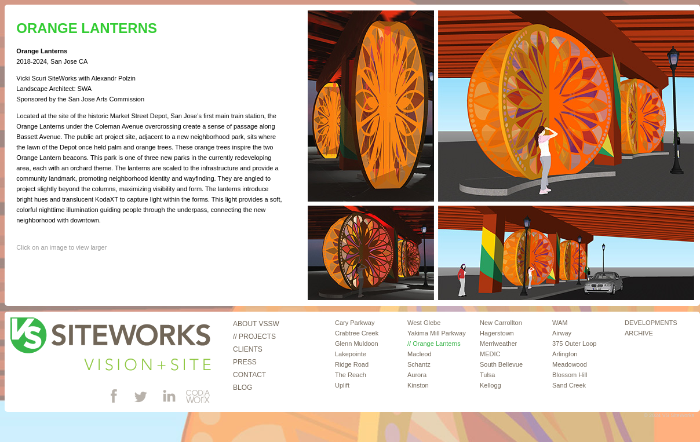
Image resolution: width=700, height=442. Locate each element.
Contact (249, 375)
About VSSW (256, 324)
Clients (247, 349)
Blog (242, 387)
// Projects (254, 337)
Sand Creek (569, 385)
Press (245, 362)
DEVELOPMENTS (651, 322)
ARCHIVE (639, 333)
